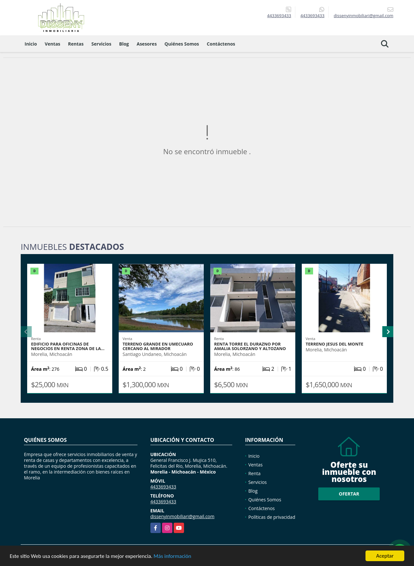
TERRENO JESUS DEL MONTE (334, 344)
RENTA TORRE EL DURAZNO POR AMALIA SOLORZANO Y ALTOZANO (250, 346)
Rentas (75, 44)
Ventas (52, 44)
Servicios (102, 44)
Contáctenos (221, 44)
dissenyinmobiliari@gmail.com (182, 516)
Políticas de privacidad (271, 517)
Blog (124, 44)
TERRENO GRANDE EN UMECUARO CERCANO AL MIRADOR (158, 346)
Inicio (31, 44)
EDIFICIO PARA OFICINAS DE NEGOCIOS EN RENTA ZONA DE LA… (67, 346)
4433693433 (279, 15)
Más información (172, 556)
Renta (254, 473)
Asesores (147, 44)
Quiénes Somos (182, 44)
